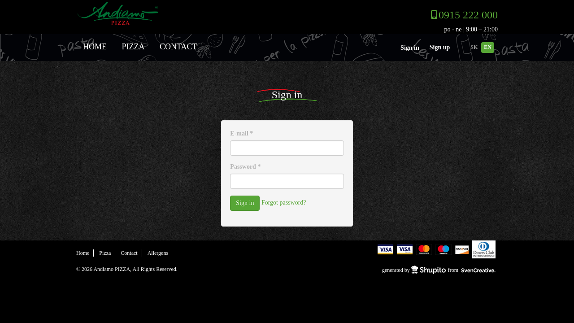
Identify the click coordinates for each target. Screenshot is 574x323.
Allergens (158, 253)
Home (95, 46)
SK (474, 47)
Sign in (409, 47)
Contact (178, 46)
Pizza (133, 46)
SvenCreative (479, 270)
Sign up (440, 47)
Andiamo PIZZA (142, 13)
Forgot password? (283, 203)
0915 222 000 (468, 15)
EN (487, 47)
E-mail (241, 133)
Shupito (428, 270)
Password (245, 166)
